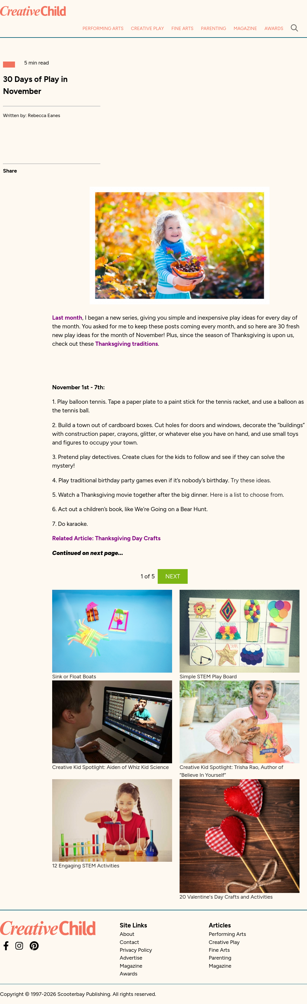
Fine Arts (182, 28)
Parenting (213, 28)
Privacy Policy (136, 950)
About (127, 934)
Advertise (131, 957)
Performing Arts (103, 28)
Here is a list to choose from (246, 494)
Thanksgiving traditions (126, 343)
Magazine (245, 28)
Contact (129, 942)
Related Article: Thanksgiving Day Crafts (106, 538)
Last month (67, 317)
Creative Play (147, 28)
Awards (273, 28)
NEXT (172, 576)
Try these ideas (250, 480)
